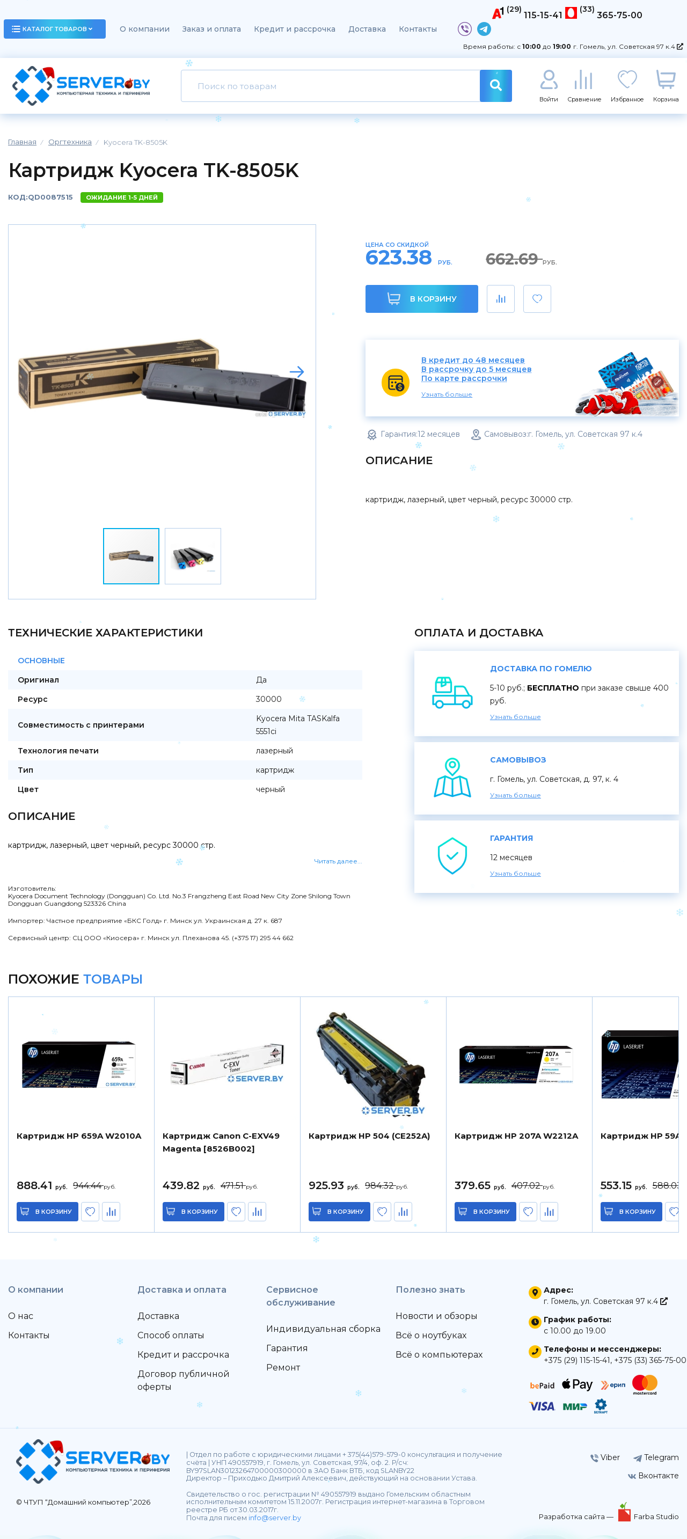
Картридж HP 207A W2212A (516, 1136)
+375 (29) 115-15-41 (577, 1360)
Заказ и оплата (211, 29)
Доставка (367, 29)
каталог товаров (52, 29)
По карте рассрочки (464, 378)
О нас (20, 1316)
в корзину (53, 1211)
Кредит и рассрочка (294, 29)
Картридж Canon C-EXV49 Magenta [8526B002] (221, 1142)
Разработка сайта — (577, 1516)
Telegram (656, 1457)
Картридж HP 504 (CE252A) (369, 1136)
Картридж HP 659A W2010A (79, 1136)
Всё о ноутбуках (431, 1335)
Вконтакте (653, 1476)
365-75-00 (619, 15)
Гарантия (287, 1348)
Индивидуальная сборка (323, 1329)
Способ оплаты (170, 1335)
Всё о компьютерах (439, 1355)
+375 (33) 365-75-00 (650, 1360)
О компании (145, 29)
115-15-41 (543, 15)
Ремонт (283, 1367)
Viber (605, 1457)
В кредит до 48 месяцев (473, 360)
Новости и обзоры (437, 1316)
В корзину (422, 298)
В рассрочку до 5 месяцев (476, 369)
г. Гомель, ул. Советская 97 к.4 (628, 46)
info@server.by (275, 1518)
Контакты (418, 29)
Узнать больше (446, 394)
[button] (296, 371)
